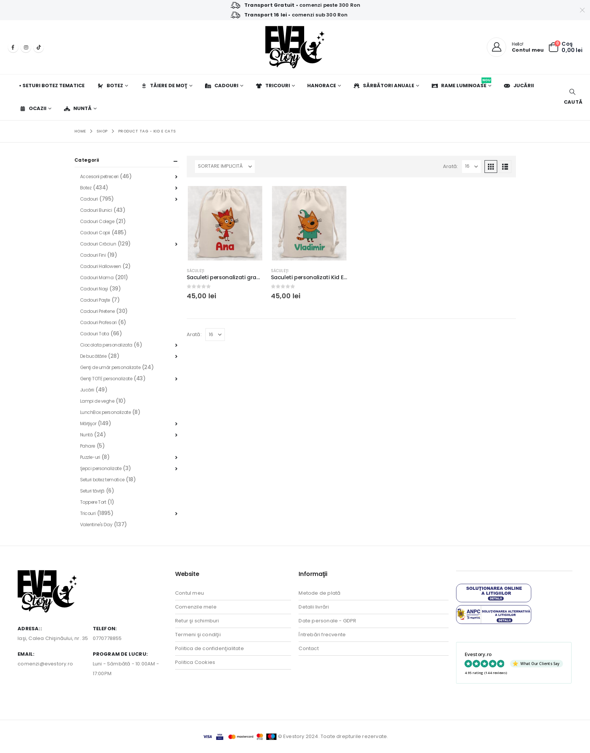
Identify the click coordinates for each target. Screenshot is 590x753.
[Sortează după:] (225, 166)
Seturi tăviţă (92, 491)
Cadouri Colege (97, 221)
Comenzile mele (196, 606)
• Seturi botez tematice (52, 85)
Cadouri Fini (93, 255)
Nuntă (78, 108)
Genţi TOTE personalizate (106, 378)
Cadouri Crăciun (98, 244)
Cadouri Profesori (98, 322)
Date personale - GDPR (327, 620)
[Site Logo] (295, 47)
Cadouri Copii (95, 232)
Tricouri (273, 85)
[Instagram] (26, 47)
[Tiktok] (38, 47)
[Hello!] (515, 47)
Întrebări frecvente (322, 634)
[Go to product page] (225, 223)
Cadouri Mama (97, 277)
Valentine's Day (96, 524)
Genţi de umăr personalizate (110, 367)
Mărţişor (88, 423)
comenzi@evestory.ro (45, 663)
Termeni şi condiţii (198, 634)
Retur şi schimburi (197, 620)
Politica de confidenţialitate (209, 648)
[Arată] (471, 166)
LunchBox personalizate (105, 412)
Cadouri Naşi (94, 289)
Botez (110, 85)
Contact (308, 648)
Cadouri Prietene (97, 311)
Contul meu (189, 593)
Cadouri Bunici (96, 210)
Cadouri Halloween (100, 266)
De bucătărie (93, 356)
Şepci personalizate (101, 468)
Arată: (450, 166)
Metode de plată (319, 593)
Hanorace (321, 85)
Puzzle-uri (90, 457)
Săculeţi (196, 271)
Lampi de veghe (97, 401)
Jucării (519, 85)
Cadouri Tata (94, 333)
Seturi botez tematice (102, 479)
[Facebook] (13, 47)
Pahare (87, 446)
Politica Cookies (195, 662)
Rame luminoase (461, 83)
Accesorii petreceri (99, 176)
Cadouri (221, 85)
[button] (572, 97)
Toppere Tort (93, 502)
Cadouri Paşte (95, 300)
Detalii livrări (314, 606)
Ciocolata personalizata (106, 345)
